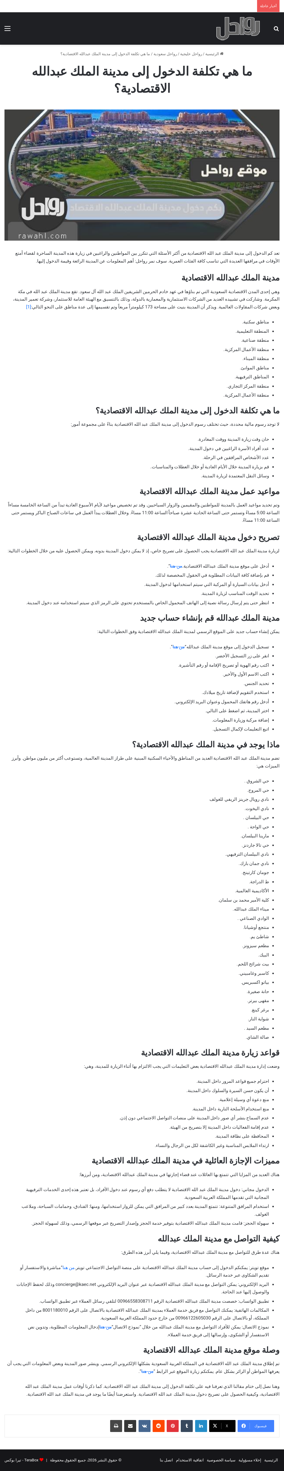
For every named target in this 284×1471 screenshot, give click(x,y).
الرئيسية (214, 54)
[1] (28, 307)
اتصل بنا (166, 1460)
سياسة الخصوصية (221, 1460)
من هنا (176, 566)
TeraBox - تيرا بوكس (21, 1460)
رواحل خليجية (191, 54)
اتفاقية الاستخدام (189, 1460)
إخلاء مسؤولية (250, 1460)
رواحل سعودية (165, 54)
